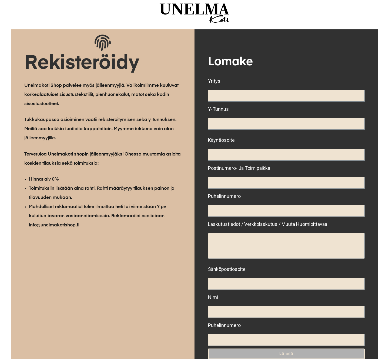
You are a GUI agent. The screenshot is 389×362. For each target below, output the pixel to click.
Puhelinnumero (224, 196)
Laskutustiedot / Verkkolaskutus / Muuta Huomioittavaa (267, 224)
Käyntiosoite (221, 140)
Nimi (213, 297)
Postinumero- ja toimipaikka (239, 168)
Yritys (214, 81)
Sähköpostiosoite (227, 269)
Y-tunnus (218, 109)
